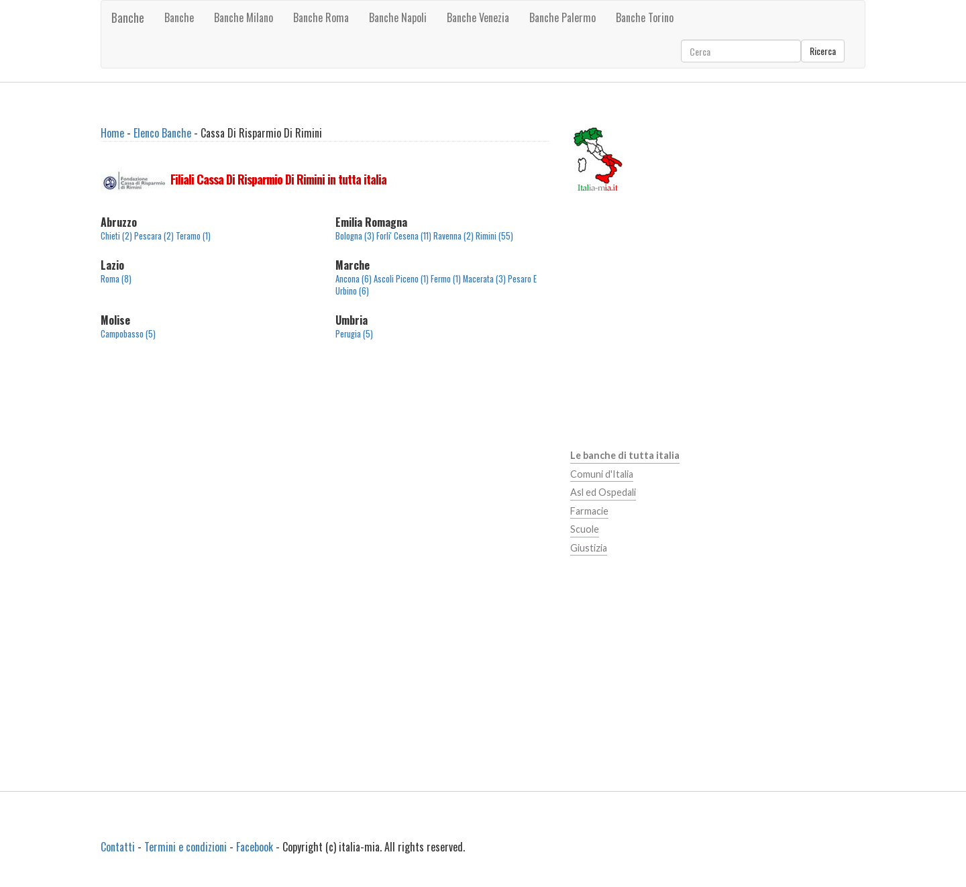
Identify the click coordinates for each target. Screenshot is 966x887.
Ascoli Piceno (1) (401, 278)
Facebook (254, 847)
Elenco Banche (162, 133)
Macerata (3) (484, 278)
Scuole (584, 529)
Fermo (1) (446, 278)
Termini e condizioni (185, 847)
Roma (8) (116, 278)
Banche (127, 17)
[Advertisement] (325, 465)
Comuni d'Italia (601, 474)
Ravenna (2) (453, 235)
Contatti (118, 847)
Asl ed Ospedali (603, 492)
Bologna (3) (354, 235)
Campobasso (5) (128, 333)
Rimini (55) (494, 235)
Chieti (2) (116, 235)
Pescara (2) (154, 235)
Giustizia (588, 548)
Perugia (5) (354, 333)
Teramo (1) (193, 235)
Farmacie (589, 511)
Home (112, 133)
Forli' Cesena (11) (403, 235)
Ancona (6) (353, 278)
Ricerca (823, 51)
